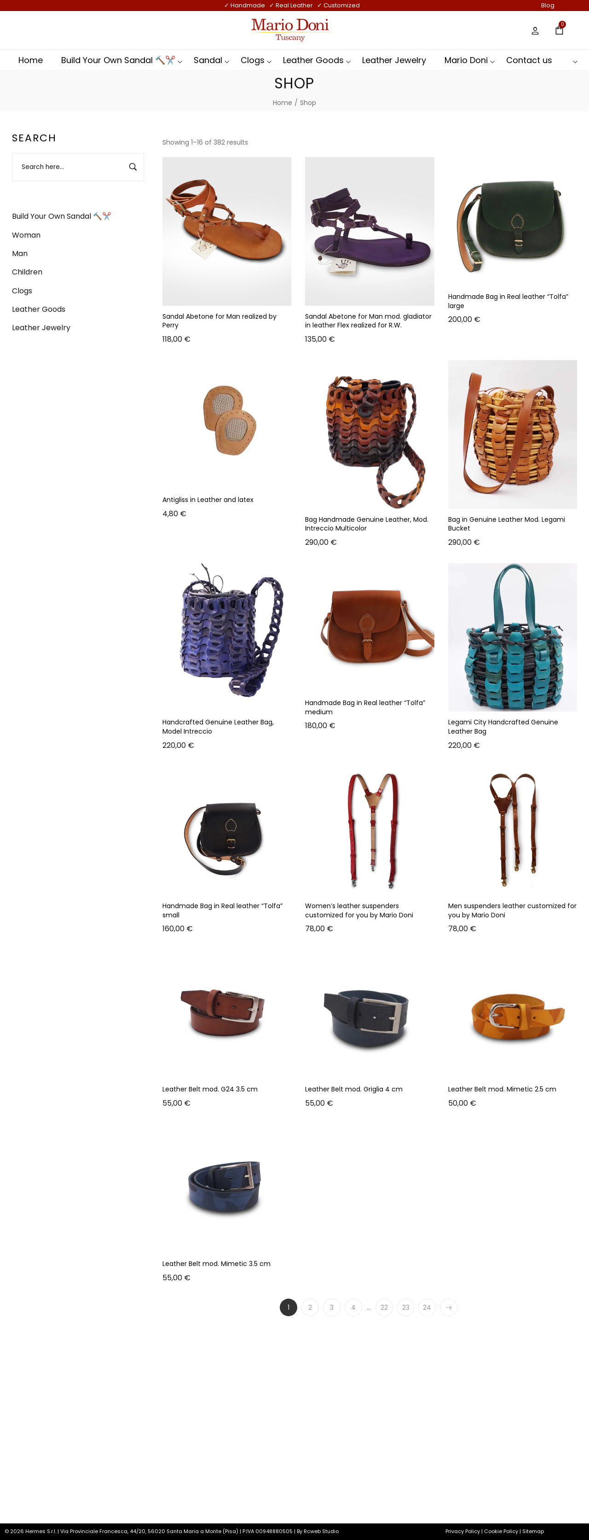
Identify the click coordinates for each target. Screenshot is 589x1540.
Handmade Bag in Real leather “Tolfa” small (222, 910)
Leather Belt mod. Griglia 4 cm (354, 1089)
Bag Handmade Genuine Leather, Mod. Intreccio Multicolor (366, 524)
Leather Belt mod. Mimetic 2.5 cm (502, 1089)
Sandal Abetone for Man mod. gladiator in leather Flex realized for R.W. (368, 321)
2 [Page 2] (310, 1307)
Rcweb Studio (321, 1531)
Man (20, 253)
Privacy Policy (462, 1531)
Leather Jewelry (41, 327)
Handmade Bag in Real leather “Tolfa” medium (365, 707)
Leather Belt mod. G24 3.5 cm (210, 1089)
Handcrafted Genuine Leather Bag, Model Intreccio (218, 727)
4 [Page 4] (353, 1307)
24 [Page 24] (427, 1307)
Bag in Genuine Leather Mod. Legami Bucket (506, 524)
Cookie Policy (501, 1531)
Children (27, 272)
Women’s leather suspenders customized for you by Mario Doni (359, 910)
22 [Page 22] (384, 1307)
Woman (26, 235)
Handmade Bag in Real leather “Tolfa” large (508, 301)
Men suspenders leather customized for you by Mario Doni (512, 910)
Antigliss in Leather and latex (208, 499)
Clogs (22, 291)
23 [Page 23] (406, 1307)
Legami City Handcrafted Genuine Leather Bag (503, 727)
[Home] (282, 102)
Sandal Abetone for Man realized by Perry (219, 321)
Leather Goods (38, 309)
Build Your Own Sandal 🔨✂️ (61, 216)
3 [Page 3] (332, 1307)
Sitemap (533, 1531)
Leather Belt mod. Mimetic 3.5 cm (216, 1263)
